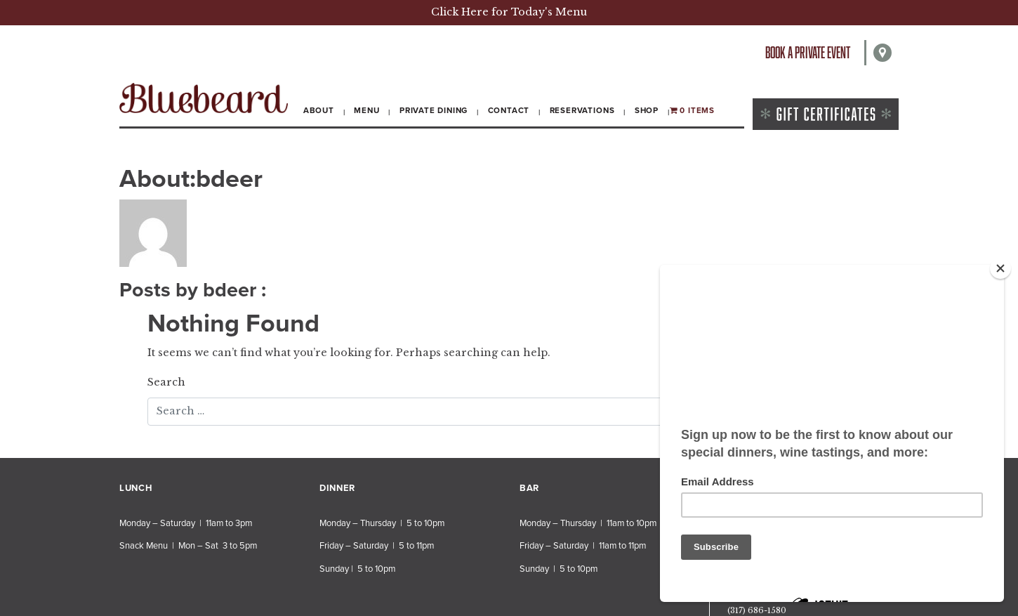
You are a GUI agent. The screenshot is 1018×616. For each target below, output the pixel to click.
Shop (647, 110)
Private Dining (433, 110)
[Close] (1000, 268)
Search (166, 382)
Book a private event (807, 52)
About (318, 110)
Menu (366, 110)
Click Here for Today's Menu (509, 12)
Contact (509, 110)
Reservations (582, 110)
